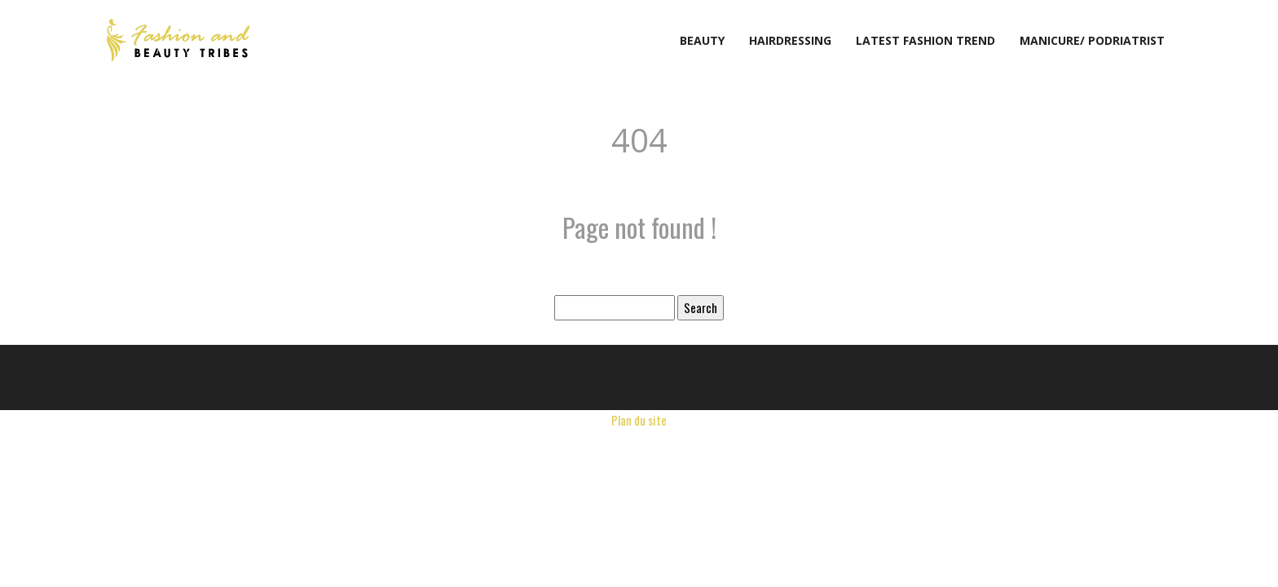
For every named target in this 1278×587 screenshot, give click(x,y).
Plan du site (639, 420)
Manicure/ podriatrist (1092, 40)
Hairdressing (790, 40)
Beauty (702, 40)
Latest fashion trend (925, 40)
